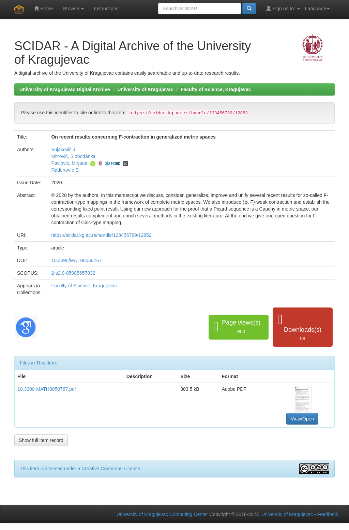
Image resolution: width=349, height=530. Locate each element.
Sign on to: (283, 8)
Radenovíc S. (65, 170)
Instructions (106, 8)
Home (43, 8)
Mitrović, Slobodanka (73, 156)
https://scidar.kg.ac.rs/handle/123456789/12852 (101, 235)
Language (317, 8)
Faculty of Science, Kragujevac (216, 89)
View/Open (302, 418)
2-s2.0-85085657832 (73, 273)
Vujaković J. (63, 149)
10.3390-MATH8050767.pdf (46, 389)
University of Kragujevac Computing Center (162, 514)
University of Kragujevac (145, 89)
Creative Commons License (110, 468)
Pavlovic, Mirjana (69, 163)
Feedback (327, 514)
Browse (73, 8)
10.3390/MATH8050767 (76, 260)
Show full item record (41, 440)
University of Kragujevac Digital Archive (64, 89)
